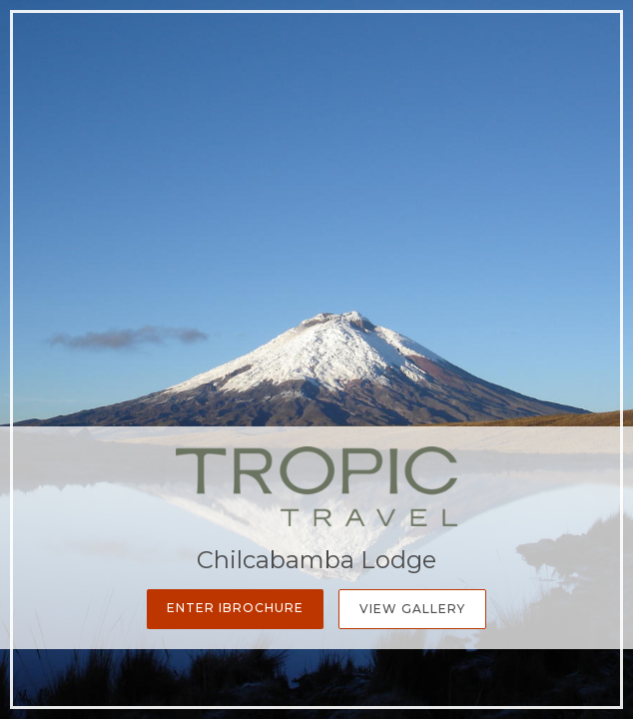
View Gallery (412, 608)
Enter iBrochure (235, 607)
